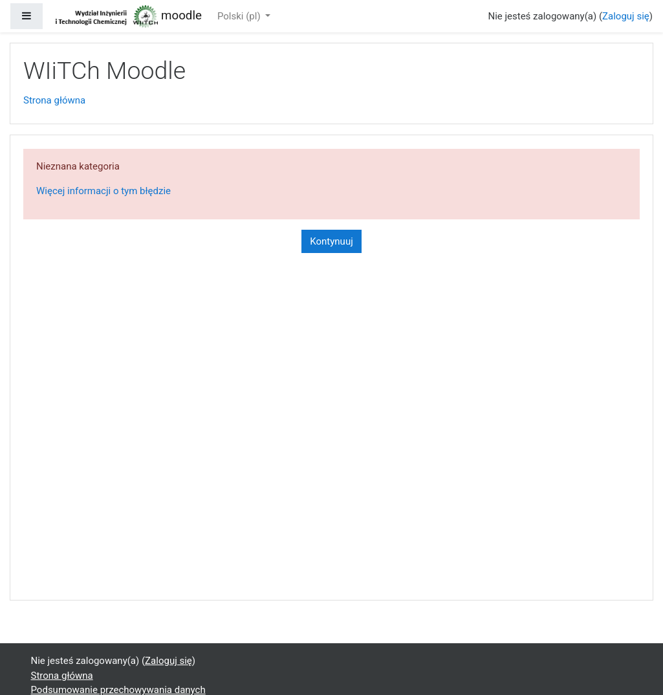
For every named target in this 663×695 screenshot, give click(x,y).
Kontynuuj (331, 241)
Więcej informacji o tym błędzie (103, 191)
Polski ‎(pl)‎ (240, 16)
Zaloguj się (625, 16)
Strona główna (54, 100)
